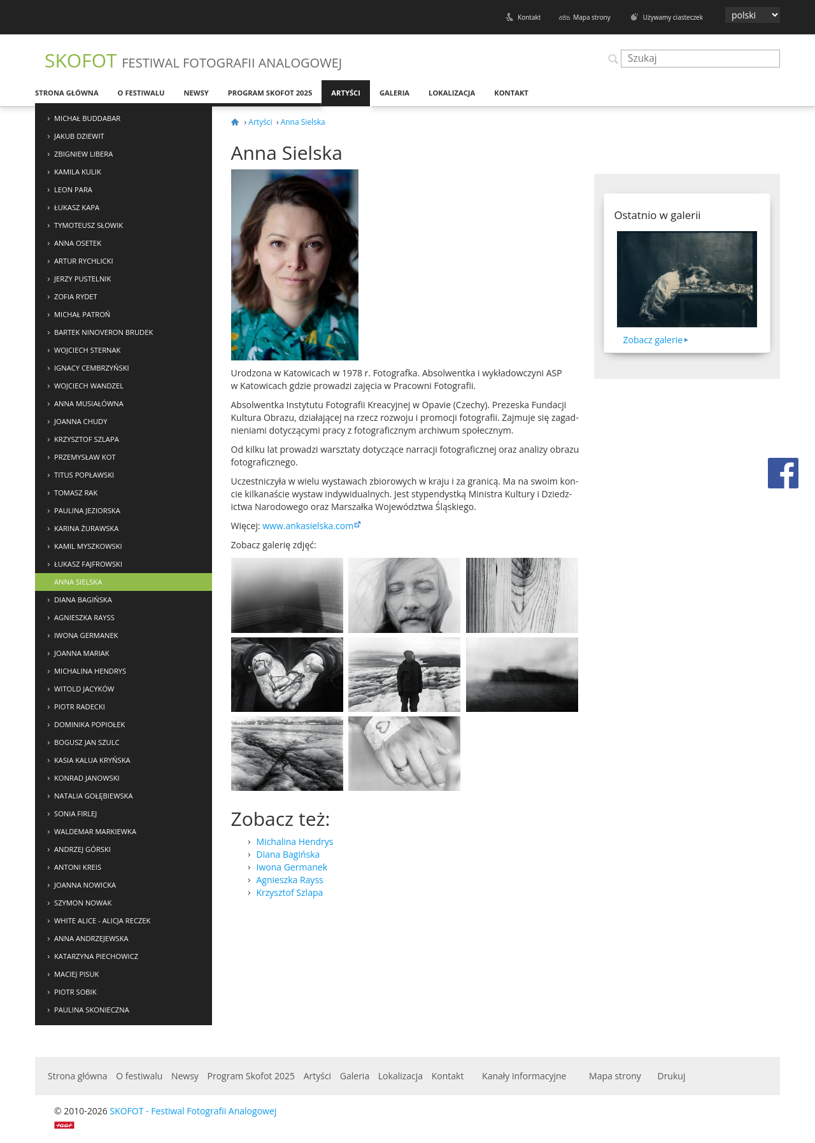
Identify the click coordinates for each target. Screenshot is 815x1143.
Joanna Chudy (80, 421)
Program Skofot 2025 (270, 92)
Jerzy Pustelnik (82, 278)
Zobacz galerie (653, 340)
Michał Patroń (82, 314)
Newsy (195, 92)
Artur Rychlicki (83, 261)
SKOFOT (193, 60)
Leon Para (73, 189)
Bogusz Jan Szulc (87, 742)
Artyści (345, 92)
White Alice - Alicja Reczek (102, 920)
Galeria (394, 92)
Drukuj (671, 1076)
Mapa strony (591, 17)
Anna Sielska (78, 581)
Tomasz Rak (75, 492)
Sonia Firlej (75, 813)
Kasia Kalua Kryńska (92, 760)
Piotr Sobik (75, 992)
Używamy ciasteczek (673, 17)
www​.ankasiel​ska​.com (307, 526)
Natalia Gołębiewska (93, 795)
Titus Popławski (84, 474)
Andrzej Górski (82, 849)
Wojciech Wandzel (89, 385)
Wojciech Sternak (87, 350)
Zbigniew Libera (83, 154)
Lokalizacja (452, 92)
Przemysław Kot (85, 457)
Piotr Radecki (79, 706)
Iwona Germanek (86, 635)
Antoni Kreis (77, 867)
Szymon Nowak (82, 902)
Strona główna (67, 92)
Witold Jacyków (84, 688)
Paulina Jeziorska (87, 510)
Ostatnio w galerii (657, 215)
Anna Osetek (77, 243)
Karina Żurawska (86, 528)
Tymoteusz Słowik (88, 225)
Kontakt (529, 17)
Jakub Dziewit (79, 136)
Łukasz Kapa (76, 207)
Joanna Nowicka (85, 885)
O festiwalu (141, 92)
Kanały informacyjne (524, 1076)
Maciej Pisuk (76, 974)
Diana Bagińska (83, 599)
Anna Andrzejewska (91, 938)
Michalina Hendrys (90, 671)
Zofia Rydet (75, 296)
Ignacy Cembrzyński (91, 368)
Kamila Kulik (77, 171)
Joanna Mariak (82, 653)
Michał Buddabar (87, 118)
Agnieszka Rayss (84, 617)
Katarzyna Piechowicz (96, 956)
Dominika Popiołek (89, 724)
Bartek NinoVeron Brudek (103, 332)
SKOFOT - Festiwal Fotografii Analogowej (193, 1111)
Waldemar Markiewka (95, 831)
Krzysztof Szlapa (86, 439)
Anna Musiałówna (89, 403)
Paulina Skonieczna (91, 1009)
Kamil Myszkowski (88, 546)
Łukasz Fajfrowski (88, 564)
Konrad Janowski (87, 778)
